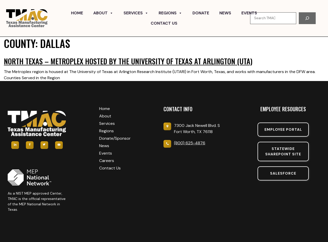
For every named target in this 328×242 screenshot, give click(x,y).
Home (77, 13)
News (225, 13)
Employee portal (283, 129)
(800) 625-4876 (189, 143)
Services (136, 13)
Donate (200, 13)
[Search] (307, 18)
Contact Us (164, 23)
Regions (170, 13)
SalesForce (283, 173)
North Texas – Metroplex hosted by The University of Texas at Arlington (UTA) (128, 61)
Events (249, 13)
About (103, 13)
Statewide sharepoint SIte (283, 151)
